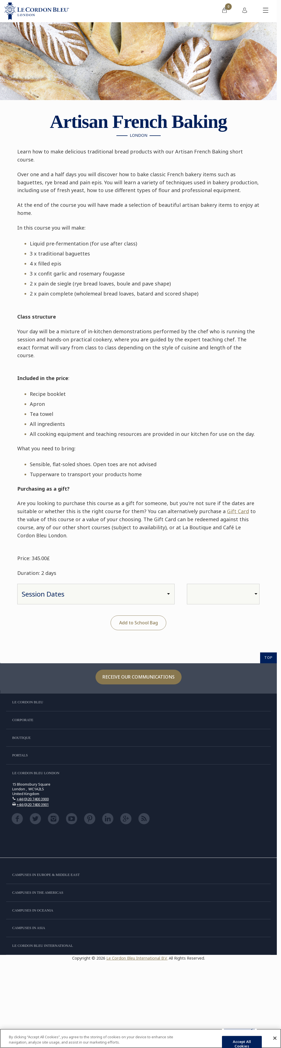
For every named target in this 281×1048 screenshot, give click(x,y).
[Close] (275, 1038)
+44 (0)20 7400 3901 (33, 804)
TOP (268, 657)
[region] (140, 1038)
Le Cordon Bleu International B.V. (137, 958)
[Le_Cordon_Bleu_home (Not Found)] (37, 11)
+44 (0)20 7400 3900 (33, 798)
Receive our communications (138, 677)
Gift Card (238, 511)
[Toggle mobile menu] (266, 11)
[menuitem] (224, 11)
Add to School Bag (138, 623)
